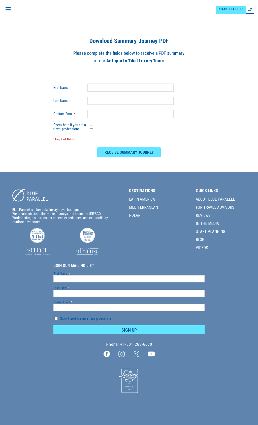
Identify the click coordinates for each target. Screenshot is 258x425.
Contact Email (65, 114)
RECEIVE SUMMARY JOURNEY (129, 152)
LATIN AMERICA (142, 199)
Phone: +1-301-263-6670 (129, 344)
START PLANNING (231, 9)
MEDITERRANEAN (143, 207)
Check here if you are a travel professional (69, 127)
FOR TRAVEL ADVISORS (215, 207)
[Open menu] (8, 9)
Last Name (63, 101)
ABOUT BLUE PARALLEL (215, 199)
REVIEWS (203, 215)
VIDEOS (202, 247)
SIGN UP (129, 330)
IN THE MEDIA (207, 223)
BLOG (200, 239)
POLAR (134, 215)
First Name (63, 88)
